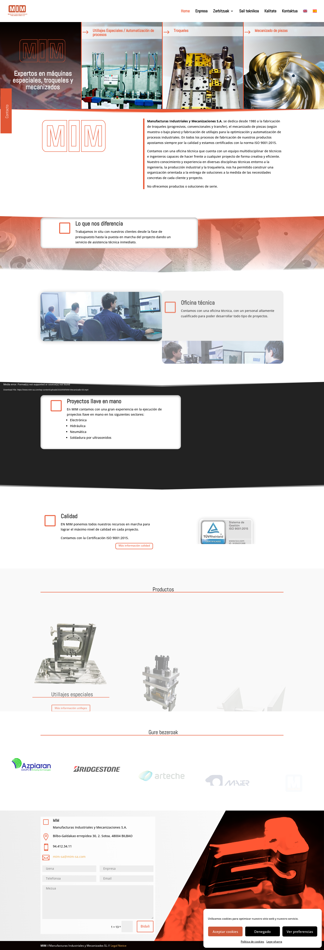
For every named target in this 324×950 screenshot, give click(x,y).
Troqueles (172, 30)
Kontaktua (289, 11)
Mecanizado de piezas (262, 30)
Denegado (262, 931)
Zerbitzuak (221, 11)
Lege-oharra (274, 941)
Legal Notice (118, 946)
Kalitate (270, 11)
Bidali (145, 926)
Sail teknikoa (249, 11)
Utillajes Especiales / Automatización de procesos (114, 32)
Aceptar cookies (225, 931)
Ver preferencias (300, 931)
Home (185, 11)
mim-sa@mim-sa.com (69, 856)
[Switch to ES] (315, 15)
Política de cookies (252, 941)
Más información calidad (134, 543)
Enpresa (201, 11)
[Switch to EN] (305, 15)
